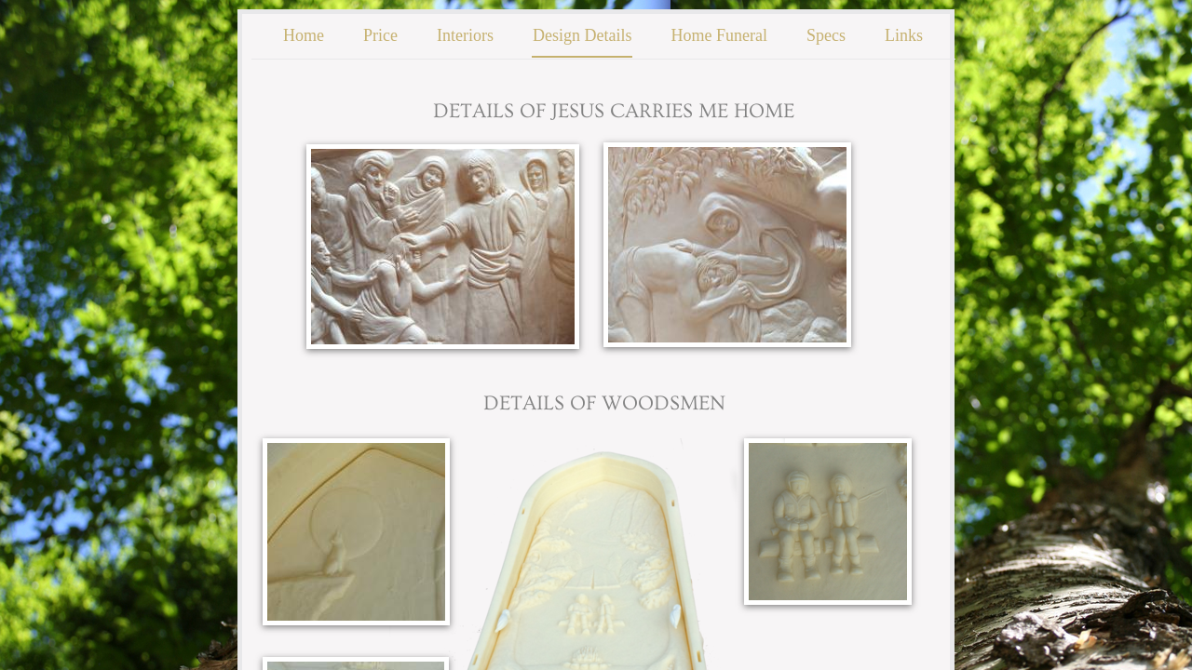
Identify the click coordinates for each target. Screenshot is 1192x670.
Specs (826, 35)
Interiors (465, 35)
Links (904, 35)
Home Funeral (718, 35)
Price (380, 35)
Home (303, 35)
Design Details (582, 35)
